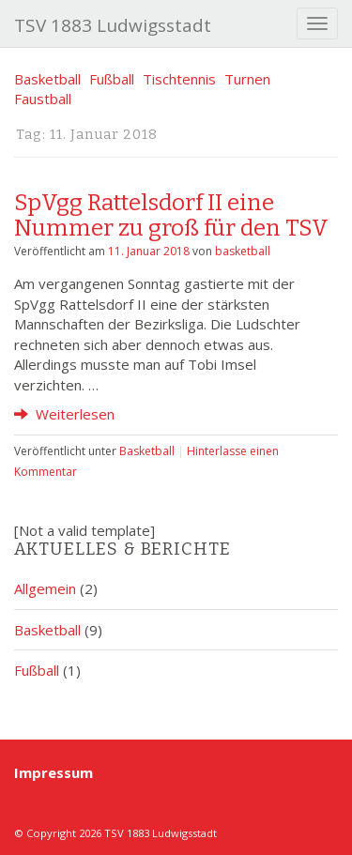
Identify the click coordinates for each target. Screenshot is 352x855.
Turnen (247, 78)
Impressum (53, 772)
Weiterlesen (64, 414)
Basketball (47, 78)
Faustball (42, 98)
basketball (242, 251)
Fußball (111, 78)
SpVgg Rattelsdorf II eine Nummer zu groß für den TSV (171, 215)
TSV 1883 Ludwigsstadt (112, 25)
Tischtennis (179, 78)
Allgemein (45, 588)
